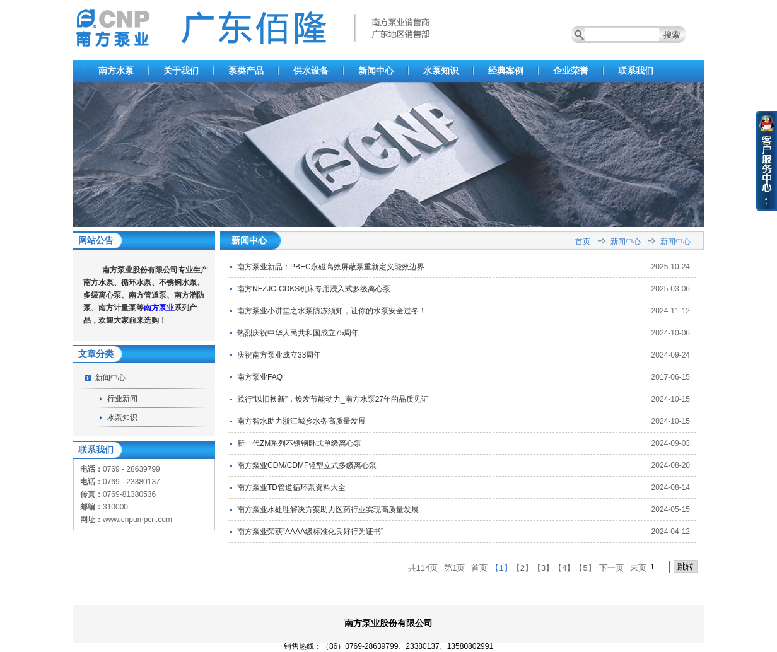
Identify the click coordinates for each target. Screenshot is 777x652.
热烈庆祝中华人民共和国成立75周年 (298, 333)
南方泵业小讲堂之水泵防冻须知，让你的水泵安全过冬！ (331, 310)
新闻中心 (376, 71)
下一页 (611, 568)
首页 (582, 241)
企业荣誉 (570, 71)
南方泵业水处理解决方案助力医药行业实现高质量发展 (328, 509)
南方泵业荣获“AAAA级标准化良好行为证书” (310, 531)
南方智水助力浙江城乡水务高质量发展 (301, 421)
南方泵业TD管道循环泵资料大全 (291, 487)
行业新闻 (122, 398)
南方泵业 (159, 307)
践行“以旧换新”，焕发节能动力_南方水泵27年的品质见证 (333, 399)
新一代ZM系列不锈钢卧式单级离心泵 (299, 443)
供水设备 (311, 71)
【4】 (564, 568)
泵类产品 (246, 71)
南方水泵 (116, 71)
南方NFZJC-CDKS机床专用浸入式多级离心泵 (313, 288)
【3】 (543, 568)
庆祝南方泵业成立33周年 (279, 355)
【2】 (522, 568)
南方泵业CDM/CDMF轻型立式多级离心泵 (307, 465)
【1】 (501, 568)
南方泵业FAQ (260, 377)
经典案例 (505, 71)
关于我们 (181, 71)
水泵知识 (441, 71)
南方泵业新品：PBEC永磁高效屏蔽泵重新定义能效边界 (330, 266)
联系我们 (635, 71)
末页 (638, 568)
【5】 (585, 568)
